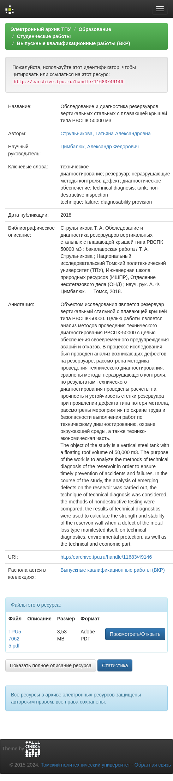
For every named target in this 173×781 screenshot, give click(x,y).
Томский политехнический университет (85, 765)
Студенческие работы (44, 36)
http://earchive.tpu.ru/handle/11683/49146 (106, 557)
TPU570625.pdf (14, 639)
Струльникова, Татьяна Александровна (105, 133)
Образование (94, 29)
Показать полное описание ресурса (50, 665)
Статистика (115, 665)
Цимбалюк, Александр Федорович (99, 146)
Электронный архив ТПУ (41, 29)
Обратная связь (153, 765)
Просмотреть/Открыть (135, 634)
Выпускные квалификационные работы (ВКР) (73, 43)
